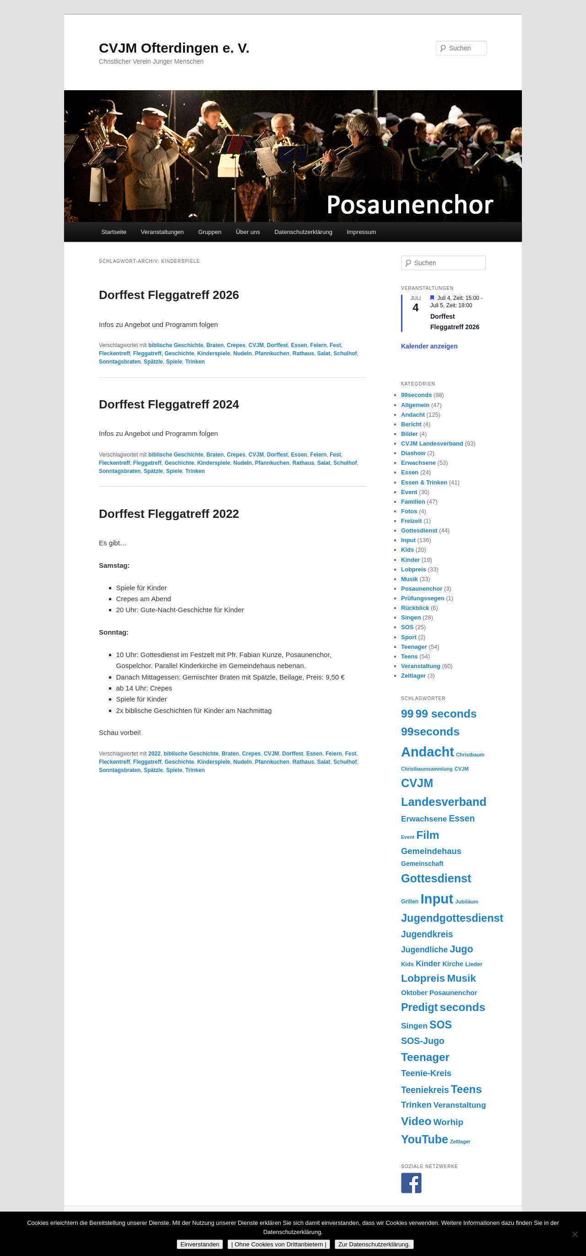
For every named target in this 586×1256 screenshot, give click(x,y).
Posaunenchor (421, 588)
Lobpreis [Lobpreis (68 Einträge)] (423, 978)
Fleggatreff (147, 353)
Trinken (195, 362)
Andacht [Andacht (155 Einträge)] (427, 752)
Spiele (174, 362)
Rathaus (303, 353)
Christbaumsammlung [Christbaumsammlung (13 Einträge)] (427, 769)
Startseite (113, 231)
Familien (413, 501)
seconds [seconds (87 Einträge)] (463, 1007)
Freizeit (411, 520)
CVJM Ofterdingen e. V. (174, 47)
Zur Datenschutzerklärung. (374, 1244)
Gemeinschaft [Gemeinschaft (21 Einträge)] (422, 863)
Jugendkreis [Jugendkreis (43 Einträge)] (427, 934)
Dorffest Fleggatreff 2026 (169, 295)
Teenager (414, 646)
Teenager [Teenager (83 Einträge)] (425, 1057)
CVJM (256, 345)
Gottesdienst (419, 530)
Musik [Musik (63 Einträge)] (461, 978)
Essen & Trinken (424, 482)
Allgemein (415, 405)
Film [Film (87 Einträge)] (428, 835)
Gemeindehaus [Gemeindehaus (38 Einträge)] (431, 851)
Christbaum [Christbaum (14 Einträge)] (470, 754)
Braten (215, 345)
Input (408, 540)
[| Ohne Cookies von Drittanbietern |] (574, 1234)
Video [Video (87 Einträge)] (416, 1121)
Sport (409, 637)
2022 (154, 753)
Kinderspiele (213, 353)
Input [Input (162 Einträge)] (436, 898)
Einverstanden (199, 1244)
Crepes (236, 345)
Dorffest (277, 345)
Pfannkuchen (272, 353)
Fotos (409, 511)
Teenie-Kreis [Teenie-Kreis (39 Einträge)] (426, 1073)
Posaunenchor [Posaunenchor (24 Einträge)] (453, 992)
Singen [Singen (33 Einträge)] (414, 1025)
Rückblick (415, 607)
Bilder (409, 433)
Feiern (318, 345)
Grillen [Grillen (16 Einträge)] (409, 901)
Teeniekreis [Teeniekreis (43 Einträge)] (425, 1090)
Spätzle (153, 362)
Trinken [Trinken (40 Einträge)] (416, 1104)
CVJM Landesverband (432, 443)
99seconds (416, 394)
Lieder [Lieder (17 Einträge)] (474, 964)
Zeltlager (413, 675)
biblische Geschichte (175, 345)
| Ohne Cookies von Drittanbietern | (278, 1244)
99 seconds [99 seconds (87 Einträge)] (446, 713)
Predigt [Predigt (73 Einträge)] (419, 1007)
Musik (409, 579)
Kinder (410, 559)
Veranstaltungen (162, 231)
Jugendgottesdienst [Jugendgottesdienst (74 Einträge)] (452, 918)
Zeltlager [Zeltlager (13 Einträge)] (460, 1141)
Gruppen (210, 231)
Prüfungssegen (423, 598)
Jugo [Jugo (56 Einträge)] (461, 949)
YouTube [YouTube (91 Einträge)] (424, 1139)
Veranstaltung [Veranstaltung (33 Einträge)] (460, 1104)
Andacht (413, 414)
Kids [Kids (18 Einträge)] (407, 964)
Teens (409, 656)
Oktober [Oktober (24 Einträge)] (414, 992)
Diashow (413, 453)
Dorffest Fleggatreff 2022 (169, 514)
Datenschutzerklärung (303, 231)
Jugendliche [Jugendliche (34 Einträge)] (424, 949)
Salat (324, 353)
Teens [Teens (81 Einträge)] (466, 1089)
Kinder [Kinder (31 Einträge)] (428, 963)
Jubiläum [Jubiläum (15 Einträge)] (466, 901)
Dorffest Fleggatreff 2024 (169, 404)
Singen (411, 617)
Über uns (248, 231)
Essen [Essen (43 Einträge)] (462, 818)
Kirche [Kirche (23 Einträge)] (452, 964)
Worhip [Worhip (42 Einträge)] (448, 1122)
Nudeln (242, 353)
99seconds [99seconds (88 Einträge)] (430, 731)
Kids (407, 549)
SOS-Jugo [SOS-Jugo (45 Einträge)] (423, 1041)
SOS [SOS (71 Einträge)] (440, 1025)
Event (409, 492)
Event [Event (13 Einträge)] (407, 837)
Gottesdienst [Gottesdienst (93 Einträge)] (436, 878)
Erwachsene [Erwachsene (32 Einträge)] (424, 818)
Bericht (411, 424)
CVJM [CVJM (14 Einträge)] (462, 769)
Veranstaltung (420, 666)
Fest (335, 345)
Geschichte (179, 353)
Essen (299, 345)
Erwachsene (418, 462)
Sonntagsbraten (120, 362)
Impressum (361, 231)
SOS (407, 627)
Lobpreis (413, 569)
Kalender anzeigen (429, 346)
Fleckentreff (114, 353)
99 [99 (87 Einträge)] (407, 713)
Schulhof (345, 353)
